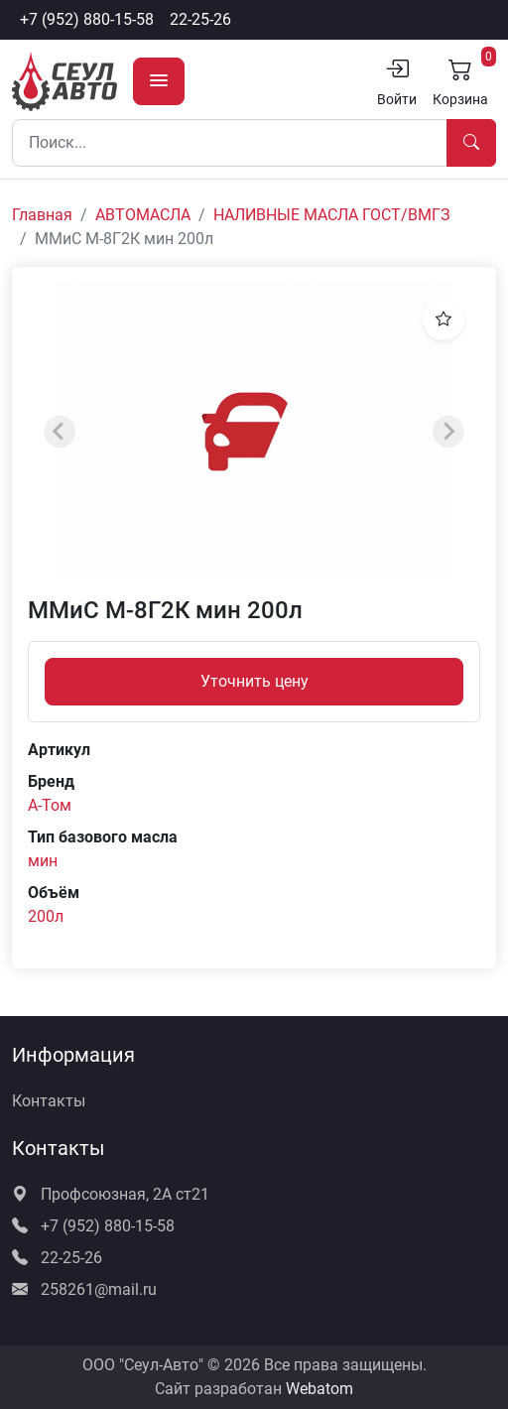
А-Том (49, 805)
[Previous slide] (59, 432)
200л (46, 916)
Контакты (48, 1100)
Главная (42, 214)
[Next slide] (448, 432)
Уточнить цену (254, 681)
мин (43, 860)
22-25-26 (200, 19)
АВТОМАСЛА (142, 214)
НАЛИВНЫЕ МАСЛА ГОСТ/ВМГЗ (331, 214)
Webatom (319, 1388)
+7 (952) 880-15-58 (87, 19)
